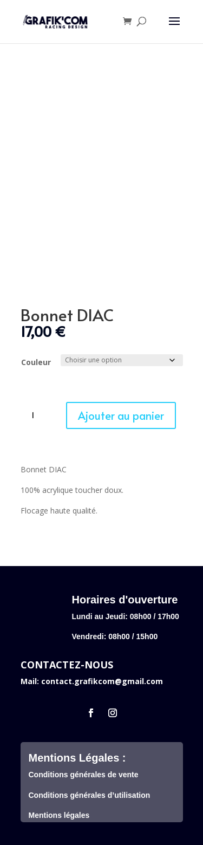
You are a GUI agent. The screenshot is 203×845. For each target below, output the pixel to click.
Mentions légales (59, 815)
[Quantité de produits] (37, 415)
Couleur (36, 362)
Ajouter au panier (121, 415)
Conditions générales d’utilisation (89, 795)
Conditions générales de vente (84, 774)
